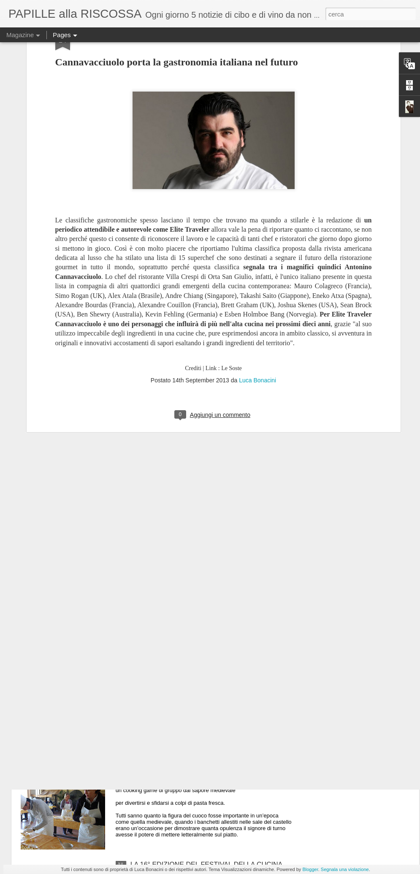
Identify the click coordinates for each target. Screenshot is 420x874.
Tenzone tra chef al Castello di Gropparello (194, 768)
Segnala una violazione (345, 869)
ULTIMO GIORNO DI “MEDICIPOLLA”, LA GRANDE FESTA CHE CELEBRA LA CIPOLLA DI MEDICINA (208, 676)
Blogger (310, 869)
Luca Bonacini (257, 292)
